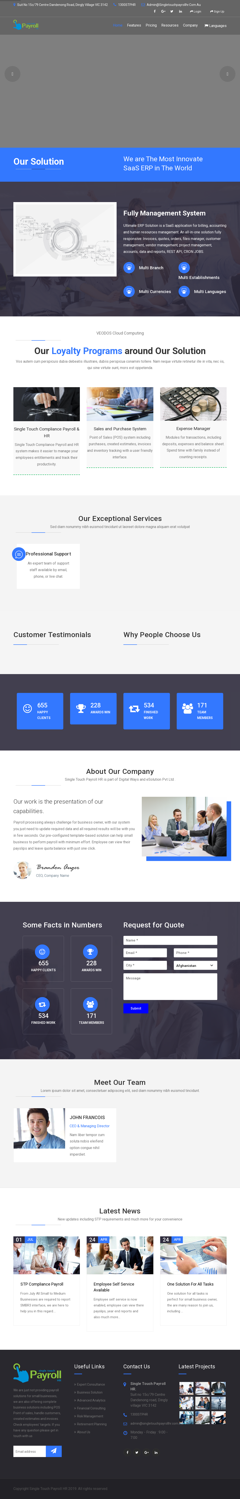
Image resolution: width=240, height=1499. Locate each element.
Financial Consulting (91, 1408)
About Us (83, 1432)
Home (117, 25)
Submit (136, 1008)
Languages (216, 26)
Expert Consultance (91, 1384)
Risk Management (90, 1416)
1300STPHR (124, 5)
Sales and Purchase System (120, 428)
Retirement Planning (92, 1424)
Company (190, 25)
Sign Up (217, 11)
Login (195, 11)
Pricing (151, 25)
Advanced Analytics (91, 1400)
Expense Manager (193, 428)
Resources (170, 25)
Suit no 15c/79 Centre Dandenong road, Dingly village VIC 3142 (60, 5)
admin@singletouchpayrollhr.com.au (171, 5)
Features (134, 25)
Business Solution (90, 1392)
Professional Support (48, 554)
